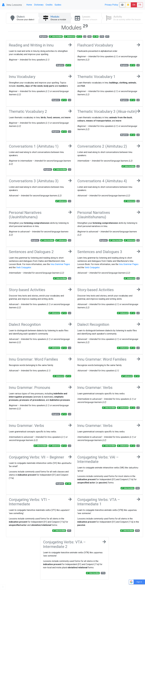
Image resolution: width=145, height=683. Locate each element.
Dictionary (39, 4)
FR (140, 4)
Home (29, 4)
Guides (58, 4)
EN (134, 4)
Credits (49, 4)
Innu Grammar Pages (60, 264)
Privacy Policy (111, 4)
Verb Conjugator (23, 267)
